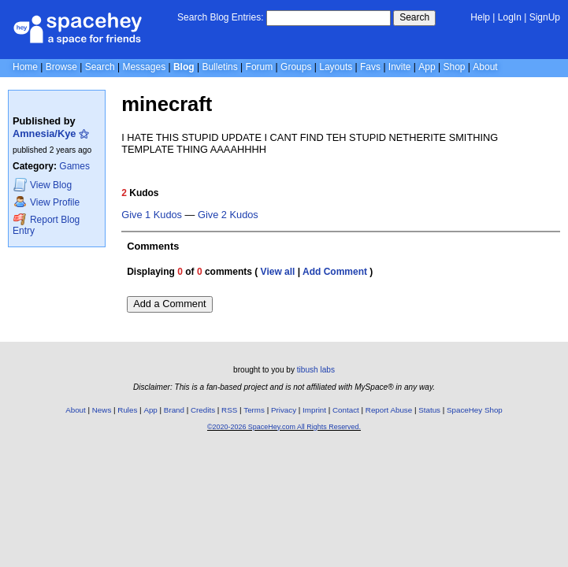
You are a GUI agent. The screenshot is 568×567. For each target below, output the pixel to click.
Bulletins (219, 66)
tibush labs (316, 369)
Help (480, 17)
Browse (61, 66)
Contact (345, 410)
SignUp (544, 17)
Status (429, 410)
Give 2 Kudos (228, 214)
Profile (46, 202)
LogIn (510, 17)
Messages (143, 66)
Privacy (283, 410)
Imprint (314, 410)
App (426, 66)
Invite (399, 66)
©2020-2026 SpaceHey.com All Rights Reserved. (284, 427)
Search (414, 17)
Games (74, 166)
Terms (254, 410)
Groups (295, 66)
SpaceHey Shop (475, 410)
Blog (184, 66)
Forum (259, 66)
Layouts (335, 66)
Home (25, 66)
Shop (454, 66)
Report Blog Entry (46, 225)
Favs (370, 66)
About (485, 66)
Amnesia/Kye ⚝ (51, 133)
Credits (203, 410)
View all (278, 271)
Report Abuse (389, 410)
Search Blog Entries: (220, 17)
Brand (174, 410)
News (102, 410)
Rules (127, 410)
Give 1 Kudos (151, 214)
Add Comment (335, 271)
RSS (229, 410)
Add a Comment (169, 303)
